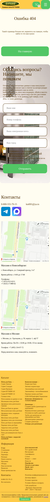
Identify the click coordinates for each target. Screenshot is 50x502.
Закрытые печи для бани (9, 428)
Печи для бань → (7, 382)
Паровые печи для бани (9, 425)
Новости (28, 461)
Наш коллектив (6, 466)
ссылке (46, 497)
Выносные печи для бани (10, 430)
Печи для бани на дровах (9, 408)
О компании (5, 450)
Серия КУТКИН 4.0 (8, 391)
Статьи (27, 456)
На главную (25, 51)
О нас (3, 448)
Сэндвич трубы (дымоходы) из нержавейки (35, 407)
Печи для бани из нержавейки (11, 423)
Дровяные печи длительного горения (11, 405)
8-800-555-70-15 (9, 204)
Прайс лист (29, 467)
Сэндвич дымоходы (31, 421)
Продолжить (25, 499)
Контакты (28, 469)
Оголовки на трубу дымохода (35, 413)
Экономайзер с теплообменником (36, 391)
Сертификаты (29, 454)
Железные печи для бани (9, 418)
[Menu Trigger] (45, 4)
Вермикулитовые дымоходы (34, 411)
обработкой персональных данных (24, 154)
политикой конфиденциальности (19, 152)
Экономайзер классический (34, 389)
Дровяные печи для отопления (11, 420)
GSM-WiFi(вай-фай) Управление (36, 396)
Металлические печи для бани (11, 411)
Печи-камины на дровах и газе (11, 399)
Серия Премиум (6, 389)
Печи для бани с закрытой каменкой (10, 438)
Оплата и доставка (32, 465)
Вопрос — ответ (30, 459)
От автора (4, 452)
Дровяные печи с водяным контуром (10, 414)
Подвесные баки (30, 384)
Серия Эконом (6, 384)
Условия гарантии (31, 480)
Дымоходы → (30, 404)
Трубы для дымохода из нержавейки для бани (33, 416)
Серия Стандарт (6, 386)
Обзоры (3, 464)
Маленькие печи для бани (10, 401)
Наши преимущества (8, 470)
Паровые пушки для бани (34, 394)
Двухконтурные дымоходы (34, 419)
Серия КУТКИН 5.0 (8, 394)
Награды (4, 457)
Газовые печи (5, 396)
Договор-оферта (30, 478)
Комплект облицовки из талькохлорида (33, 399)
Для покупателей (31, 447)
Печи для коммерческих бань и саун (11, 434)
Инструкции (29, 452)
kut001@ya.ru (32, 204)
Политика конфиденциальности (36, 475)
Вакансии (4, 468)
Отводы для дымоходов (33, 424)
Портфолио (29, 463)
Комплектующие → (32, 382)
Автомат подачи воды (32, 386)
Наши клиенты (6, 459)
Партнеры (4, 454)
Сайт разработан (30, 485)
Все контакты (6, 482)
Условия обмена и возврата (34, 483)
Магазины (4, 461)
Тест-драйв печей (31, 450)
